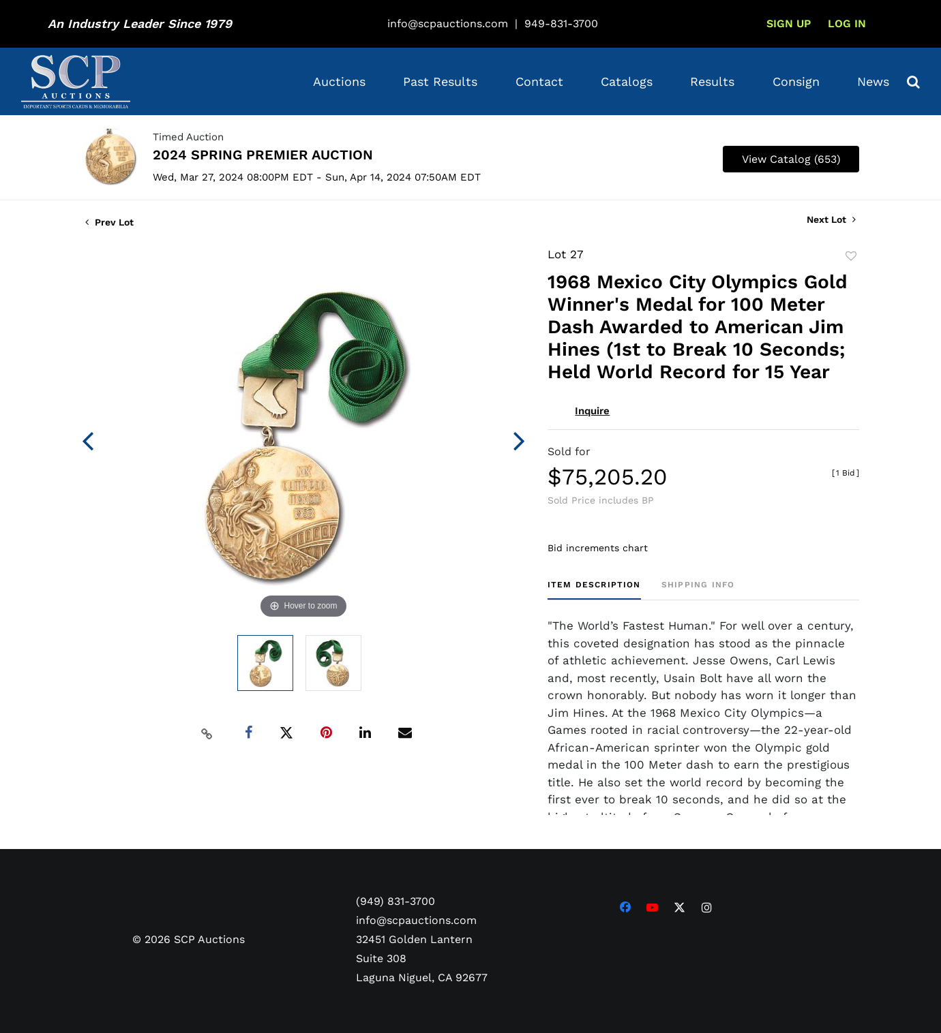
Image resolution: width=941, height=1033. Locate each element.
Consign (796, 81)
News (873, 81)
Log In (847, 23)
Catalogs (627, 81)
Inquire (592, 411)
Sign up (788, 23)
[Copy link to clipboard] (207, 733)
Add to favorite (851, 256)
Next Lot (831, 219)
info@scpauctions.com (447, 23)
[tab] (594, 590)
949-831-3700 (561, 23)
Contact (539, 81)
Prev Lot (109, 222)
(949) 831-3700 (395, 901)
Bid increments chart (598, 547)
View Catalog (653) (791, 159)
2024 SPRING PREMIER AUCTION (263, 155)
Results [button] (712, 81)
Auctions (339, 81)
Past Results (440, 81)
